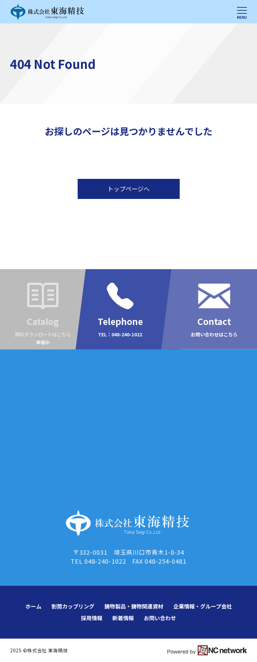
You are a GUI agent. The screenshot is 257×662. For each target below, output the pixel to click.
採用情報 (91, 618)
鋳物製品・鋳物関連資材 (133, 606)
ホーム (33, 606)
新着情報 (123, 618)
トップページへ (128, 188)
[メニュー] (242, 11)
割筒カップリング (73, 606)
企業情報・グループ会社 (202, 606)
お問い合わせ (160, 618)
